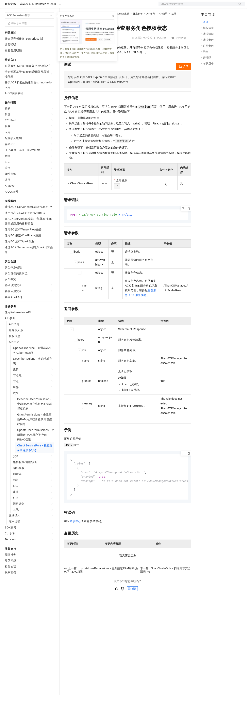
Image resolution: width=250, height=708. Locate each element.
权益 (76, 6)
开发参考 (137, 26)
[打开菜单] (6, 6)
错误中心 (75, 535)
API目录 (163, 26)
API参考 (150, 26)
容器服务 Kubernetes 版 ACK (38, 16)
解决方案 (63, 6)
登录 (238, 6)
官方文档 (10, 16)
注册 (224, 6)
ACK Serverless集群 (118, 26)
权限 (173, 26)
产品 (51, 6)
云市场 (96, 6)
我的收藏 (181, 50)
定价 (85, 6)
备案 (205, 6)
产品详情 (161, 50)
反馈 (132, 603)
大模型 (40, 6)
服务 (116, 6)
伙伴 (107, 6)
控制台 (214, 6)
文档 (196, 6)
